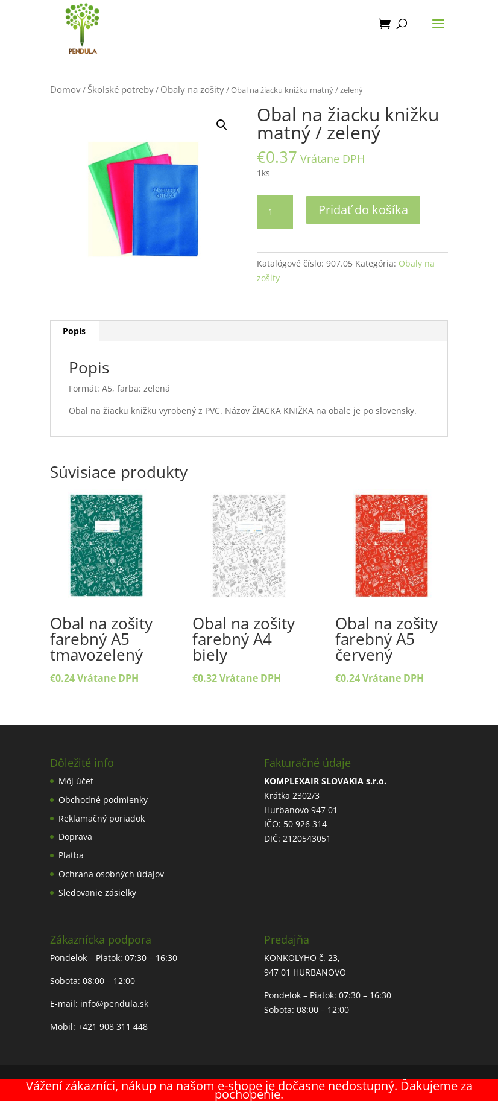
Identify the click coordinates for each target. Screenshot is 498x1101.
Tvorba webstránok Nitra (249, 1084)
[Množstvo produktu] (275, 212)
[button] (222, 125)
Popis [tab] (74, 331)
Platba (71, 855)
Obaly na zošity (192, 89)
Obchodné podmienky (103, 799)
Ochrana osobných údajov (111, 874)
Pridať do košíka (363, 209)
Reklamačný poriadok (101, 818)
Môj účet (75, 781)
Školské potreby (120, 89)
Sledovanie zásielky (97, 892)
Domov (65, 89)
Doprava (75, 836)
